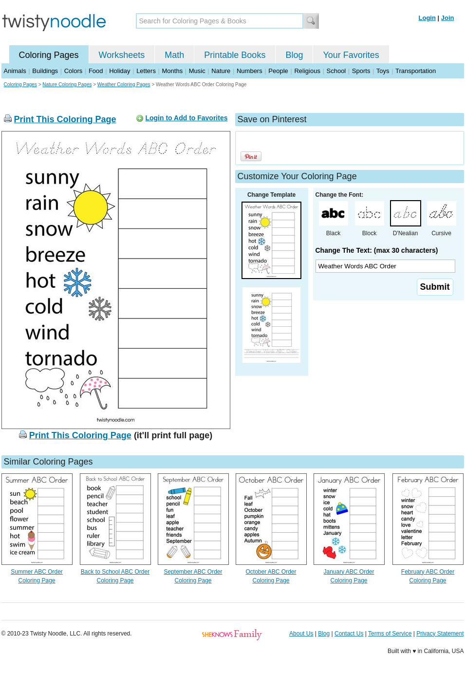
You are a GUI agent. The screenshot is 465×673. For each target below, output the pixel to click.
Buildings (45, 71)
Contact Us (349, 633)
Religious (307, 71)
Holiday (119, 71)
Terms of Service (389, 633)
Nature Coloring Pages (67, 84)
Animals (15, 71)
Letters (146, 71)
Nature (220, 71)
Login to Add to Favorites (186, 118)
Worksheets (122, 55)
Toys (383, 71)
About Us (301, 633)
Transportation (415, 71)
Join (447, 17)
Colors (73, 71)
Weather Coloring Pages (123, 84)
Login (427, 17)
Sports (361, 71)
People (278, 71)
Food (96, 71)
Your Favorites (351, 55)
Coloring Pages (49, 55)
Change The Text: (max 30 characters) (377, 250)
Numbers (249, 71)
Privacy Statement (440, 633)
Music (197, 71)
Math (174, 55)
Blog (294, 55)
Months (172, 71)
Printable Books (234, 55)
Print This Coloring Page (65, 119)
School (336, 71)
